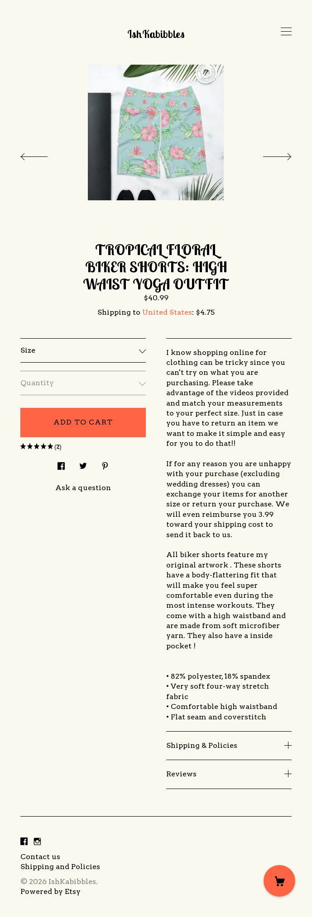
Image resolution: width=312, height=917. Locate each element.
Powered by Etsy (50, 891)
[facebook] (24, 841)
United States (167, 312)
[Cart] (279, 881)
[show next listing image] (269, 154)
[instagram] (37, 841)
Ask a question (83, 487)
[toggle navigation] (286, 31)
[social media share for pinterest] (105, 463)
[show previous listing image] (43, 154)
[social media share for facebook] (61, 463)
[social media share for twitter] (83, 463)
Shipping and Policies (60, 866)
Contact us (40, 856)
